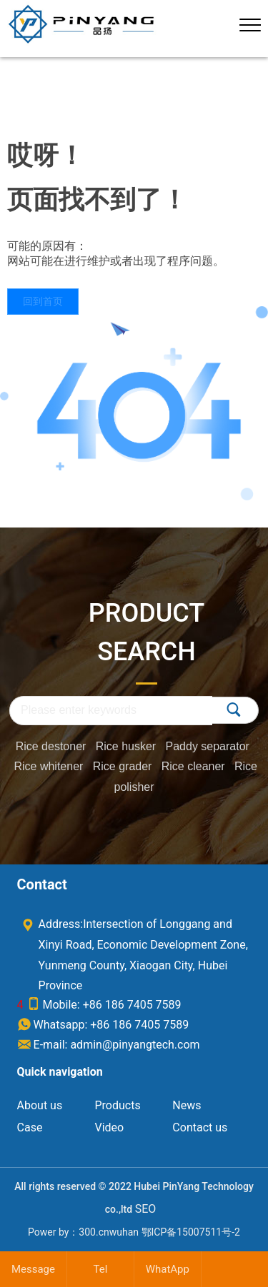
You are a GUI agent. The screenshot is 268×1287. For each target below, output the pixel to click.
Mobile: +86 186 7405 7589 (104, 1004)
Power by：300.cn (68, 1232)
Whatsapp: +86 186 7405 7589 (103, 1024)
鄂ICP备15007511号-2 (191, 1232)
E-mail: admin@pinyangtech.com (108, 1044)
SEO (146, 1209)
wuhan (124, 1232)
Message (33, 1269)
